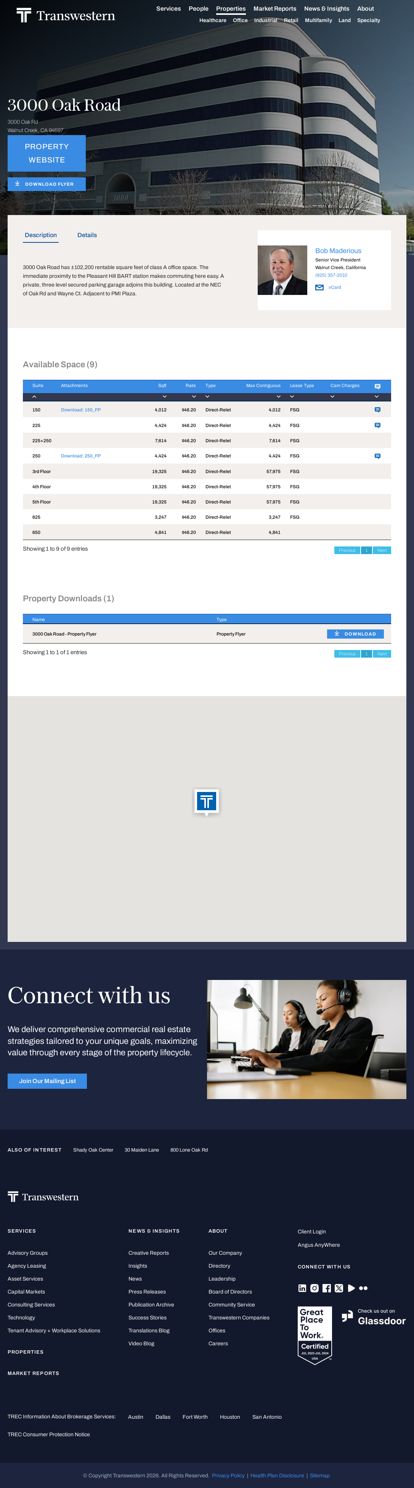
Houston (230, 1417)
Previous (347, 550)
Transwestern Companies (239, 1318)
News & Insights (335, 8)
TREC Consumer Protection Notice (49, 1434)
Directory (219, 1266)
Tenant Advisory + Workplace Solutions (54, 1330)
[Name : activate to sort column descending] (115, 619)
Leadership (222, 1279)
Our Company (225, 1253)
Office (249, 21)
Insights (137, 1266)
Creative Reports (148, 1253)
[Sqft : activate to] (155, 390)
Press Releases (147, 1292)
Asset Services (25, 1279)
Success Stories (147, 1318)
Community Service (232, 1305)
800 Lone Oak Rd (189, 1150)
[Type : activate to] (214, 390)
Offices (217, 1330)
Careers (218, 1343)
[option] (324, 271)
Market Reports (283, 8)
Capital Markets (26, 1292)
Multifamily (327, 21)
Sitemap (320, 1475)
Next (382, 550)
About (374, 8)
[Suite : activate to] (37, 390)
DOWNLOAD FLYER (49, 184)
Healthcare (221, 21)
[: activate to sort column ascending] (354, 619)
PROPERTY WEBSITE (47, 153)
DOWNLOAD (360, 634)
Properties (240, 8)
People (207, 8)
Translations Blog (149, 1330)
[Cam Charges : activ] (343, 390)
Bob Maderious (338, 251)
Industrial (274, 21)
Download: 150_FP (81, 410)
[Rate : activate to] (181, 390)
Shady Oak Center (93, 1150)
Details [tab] (87, 235)
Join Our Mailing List (47, 1081)
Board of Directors (230, 1292)
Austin (135, 1417)
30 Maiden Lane (142, 1150)
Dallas (163, 1417)
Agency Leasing (27, 1266)
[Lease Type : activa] (301, 390)
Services (177, 8)
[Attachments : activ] (97, 390)
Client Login (312, 1232)
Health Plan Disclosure (277, 1475)
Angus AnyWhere (319, 1245)
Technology (21, 1318)
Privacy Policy (228, 1475)
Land (353, 20)
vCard (328, 287)
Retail (300, 21)
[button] (207, 803)
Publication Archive (151, 1305)
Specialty (377, 21)
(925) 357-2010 (331, 275)
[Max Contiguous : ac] (257, 390)
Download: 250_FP (81, 456)
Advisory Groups (28, 1253)
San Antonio (267, 1417)
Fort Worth (195, 1417)
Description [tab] (41, 235)
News (135, 1279)
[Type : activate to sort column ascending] (262, 619)
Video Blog (141, 1343)
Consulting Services (31, 1305)
